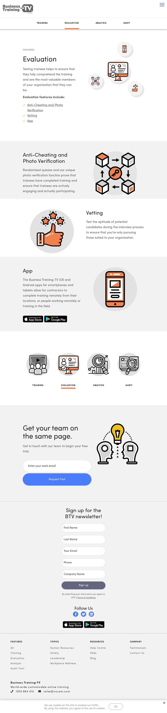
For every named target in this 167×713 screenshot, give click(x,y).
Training (42, 23)
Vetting (32, 115)
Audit (126, 23)
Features (16, 641)
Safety (54, 653)
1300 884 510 (25, 691)
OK (115, 706)
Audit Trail (17, 668)
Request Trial (57, 479)
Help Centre (98, 648)
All (12, 648)
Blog (93, 658)
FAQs (93, 653)
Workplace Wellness (63, 663)
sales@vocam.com (57, 691)
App (30, 121)
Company (136, 641)
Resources (97, 641)
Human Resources (62, 648)
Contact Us (137, 653)
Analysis (101, 23)
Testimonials (138, 648)
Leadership (57, 658)
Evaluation (72, 23)
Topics (54, 641)
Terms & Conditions (86, 597)
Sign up (83, 585)
